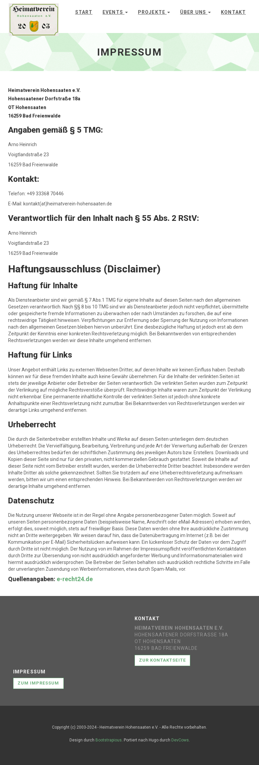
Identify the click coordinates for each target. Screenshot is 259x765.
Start (84, 12)
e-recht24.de (75, 579)
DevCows (180, 740)
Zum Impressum (38, 683)
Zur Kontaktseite (162, 660)
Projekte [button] (154, 12)
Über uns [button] (195, 12)
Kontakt (233, 12)
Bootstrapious (108, 740)
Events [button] (115, 12)
